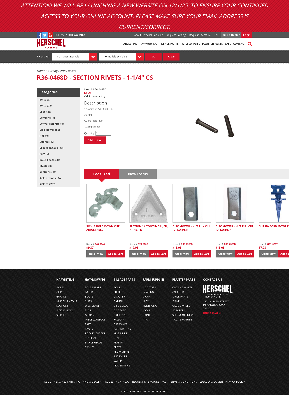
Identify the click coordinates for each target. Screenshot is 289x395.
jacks (146, 310)
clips (59, 292)
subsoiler (120, 356)
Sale (228, 43)
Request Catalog (176, 35)
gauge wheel (181, 305)
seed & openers (183, 315)
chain (147, 296)
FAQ (216, 35)
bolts (60, 287)
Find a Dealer (231, 35)
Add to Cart (95, 140)
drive (176, 301)
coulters (178, 292)
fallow (118, 319)
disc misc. (120, 310)
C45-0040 (100, 244)
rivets (89, 328)
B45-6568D (230, 244)
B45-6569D (187, 244)
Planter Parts (212, 43)
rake (88, 324)
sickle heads (65, 310)
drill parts (180, 296)
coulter (119, 296)
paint (146, 315)
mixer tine (120, 333)
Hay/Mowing (148, 43)
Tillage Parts (169, 43)
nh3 (116, 338)
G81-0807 (272, 244)
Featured (101, 173)
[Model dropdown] (125, 57)
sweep (117, 361)
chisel (117, 292)
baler (89, 292)
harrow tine (122, 328)
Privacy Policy (235, 381)
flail (88, 310)
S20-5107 (143, 244)
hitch (146, 301)
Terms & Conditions (183, 381)
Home (41, 71)
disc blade (120, 305)
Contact (239, 43)
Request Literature (200, 35)
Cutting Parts (56, 71)
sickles (61, 315)
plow (117, 347)
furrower (120, 324)
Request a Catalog (117, 381)
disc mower (93, 305)
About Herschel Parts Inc (148, 35)
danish (118, 301)
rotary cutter (95, 333)
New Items (138, 173)
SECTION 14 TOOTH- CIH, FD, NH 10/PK (148, 227)
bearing (148, 292)
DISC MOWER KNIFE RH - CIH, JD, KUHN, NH (235, 227)
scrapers (178, 310)
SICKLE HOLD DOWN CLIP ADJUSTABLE (103, 227)
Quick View (96, 253)
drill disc (120, 315)
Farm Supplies (190, 43)
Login (246, 35)
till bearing (121, 365)
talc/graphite (182, 319)
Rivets (41, 56)
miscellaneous (66, 301)
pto (145, 319)
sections (62, 305)
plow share (121, 351)
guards (61, 296)
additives (149, 287)
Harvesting (129, 43)
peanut (118, 342)
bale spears (93, 287)
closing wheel (182, 287)
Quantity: (89, 133)
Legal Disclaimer (211, 381)
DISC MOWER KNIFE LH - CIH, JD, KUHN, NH (191, 227)
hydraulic (150, 305)
